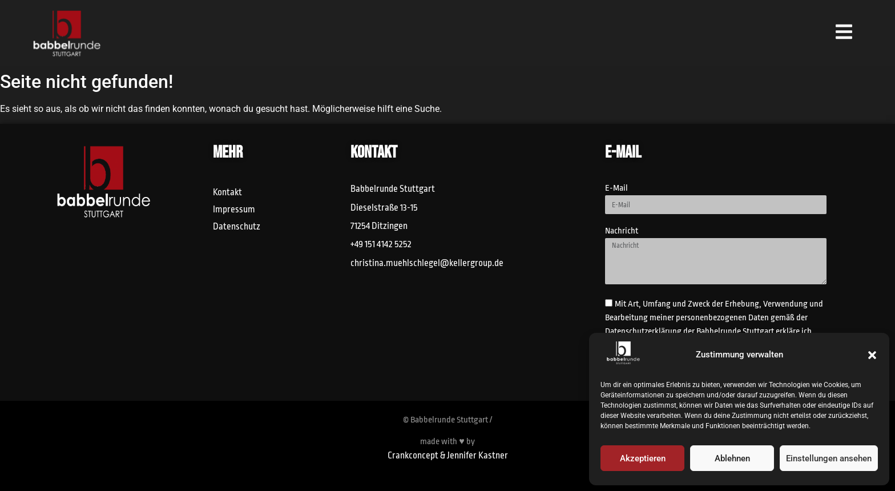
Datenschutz (236, 227)
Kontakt (227, 192)
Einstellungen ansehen (829, 458)
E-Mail (616, 188)
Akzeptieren (643, 458)
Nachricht (621, 231)
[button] (872, 355)
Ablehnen (732, 458)
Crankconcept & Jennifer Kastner (448, 455)
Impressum (234, 209)
